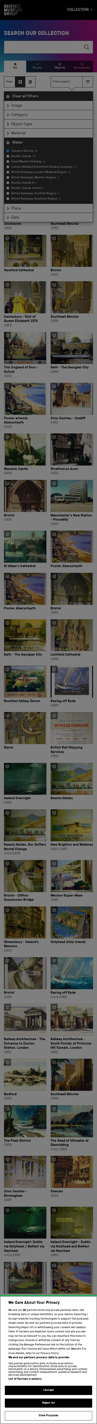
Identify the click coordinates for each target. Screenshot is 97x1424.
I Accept (48, 1397)
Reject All (48, 1410)
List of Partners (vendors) (25, 1386)
